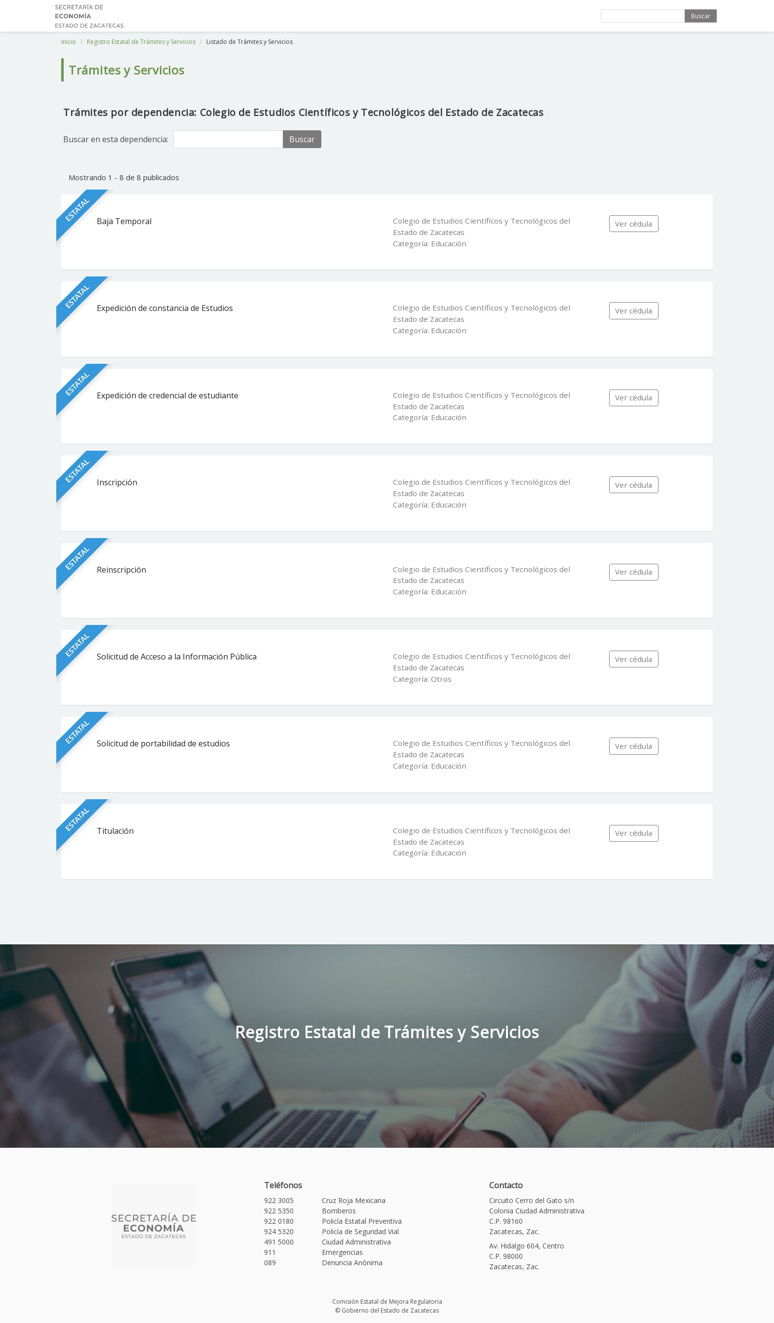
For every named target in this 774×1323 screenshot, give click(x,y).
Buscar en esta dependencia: (115, 139)
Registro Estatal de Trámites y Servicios (141, 42)
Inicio (68, 42)
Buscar (700, 16)
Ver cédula (633, 224)
